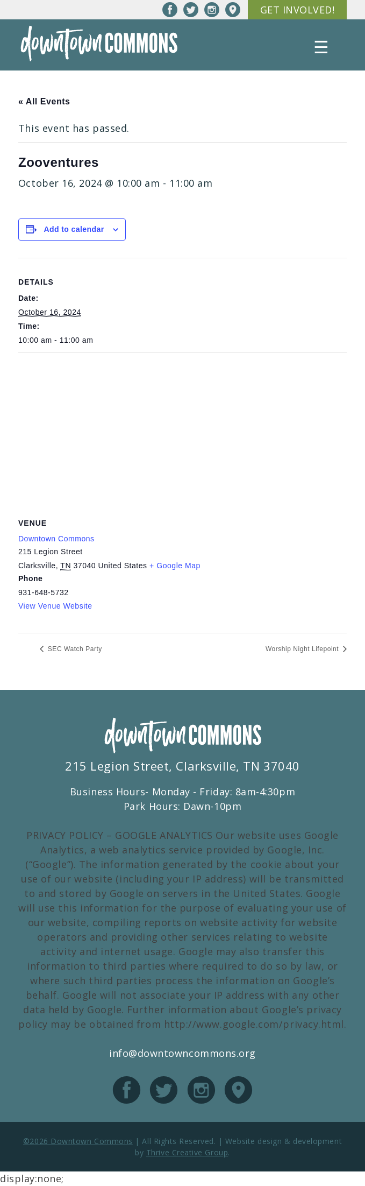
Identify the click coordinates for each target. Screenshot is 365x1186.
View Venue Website (55, 606)
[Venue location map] (182, 431)
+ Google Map (175, 565)
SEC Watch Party (74, 649)
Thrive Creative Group (187, 1152)
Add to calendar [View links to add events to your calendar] (74, 229)
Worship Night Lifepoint (303, 649)
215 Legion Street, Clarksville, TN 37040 (182, 766)
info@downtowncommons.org (182, 1053)
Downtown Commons (56, 538)
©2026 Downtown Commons (78, 1141)
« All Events (44, 101)
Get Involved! (297, 9)
